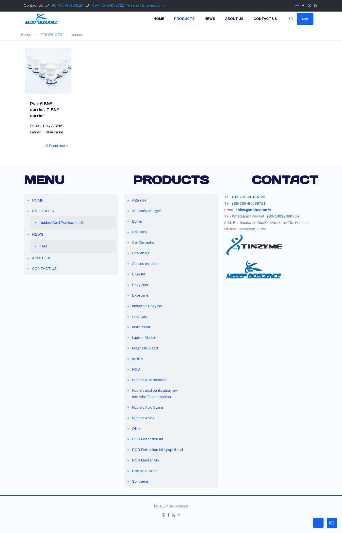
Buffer (137, 221)
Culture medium (145, 264)
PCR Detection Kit (147, 439)
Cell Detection (144, 243)
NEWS (37, 234)
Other (137, 429)
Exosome (140, 295)
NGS (136, 369)
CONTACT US (44, 269)
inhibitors (139, 316)
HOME (38, 200)
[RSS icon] (315, 6)
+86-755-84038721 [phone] (107, 5)
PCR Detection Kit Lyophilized (157, 450)
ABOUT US (41, 258)
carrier (77, 35)
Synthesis (140, 481)
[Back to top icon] (318, 523)
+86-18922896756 (282, 216)
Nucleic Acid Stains (148, 407)
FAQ (43, 246)
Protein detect (144, 471)
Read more (58, 146)
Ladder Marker (144, 338)
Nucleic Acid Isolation (149, 380)
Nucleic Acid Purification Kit (62, 223)
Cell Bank (139, 232)
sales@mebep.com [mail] (147, 5)
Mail (305, 19)
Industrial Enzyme (147, 306)
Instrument (141, 327)
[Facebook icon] (303, 6)
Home (26, 35)
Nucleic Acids (143, 418)
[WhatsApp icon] (297, 6)
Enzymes (140, 285)
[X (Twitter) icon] (309, 6)
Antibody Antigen (146, 211)
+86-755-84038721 (248, 203)
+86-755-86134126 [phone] (66, 5)
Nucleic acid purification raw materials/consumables (155, 394)
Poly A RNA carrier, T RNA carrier (44, 109)
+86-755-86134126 (248, 197)
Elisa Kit (139, 274)
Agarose (139, 200)
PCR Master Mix (146, 460)
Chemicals (140, 253)
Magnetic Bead (145, 348)
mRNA (137, 359)
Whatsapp (240, 216)
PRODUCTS (52, 35)
